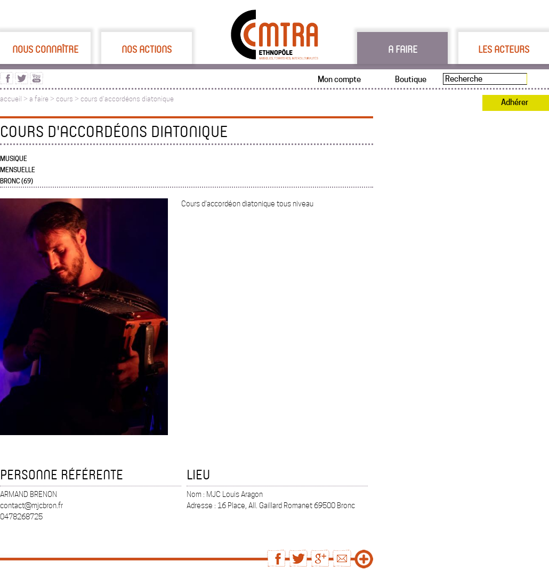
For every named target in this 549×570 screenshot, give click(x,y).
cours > (68, 99)
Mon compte (339, 79)
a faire (39, 99)
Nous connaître (45, 49)
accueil (11, 99)
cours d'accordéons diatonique (127, 99)
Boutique (410, 79)
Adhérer (514, 102)
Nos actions (147, 49)
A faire (402, 49)
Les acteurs (503, 49)
